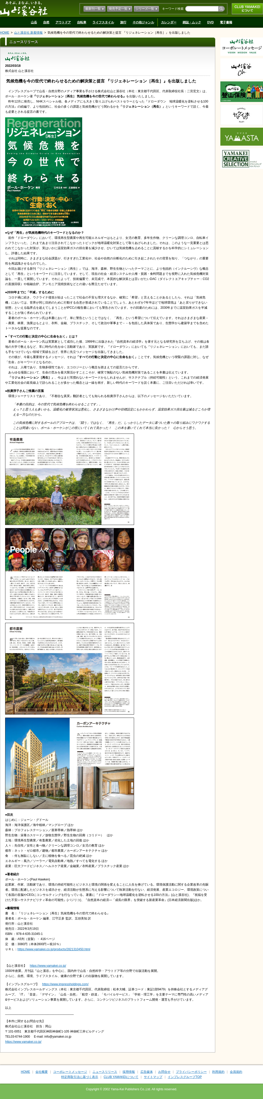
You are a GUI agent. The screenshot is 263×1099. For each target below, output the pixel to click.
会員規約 (236, 1072)
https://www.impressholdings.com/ (65, 984)
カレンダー (168, 22)
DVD (210, 22)
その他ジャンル (143, 22)
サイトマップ (153, 1077)
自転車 (81, 22)
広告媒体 (146, 1072)
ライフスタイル (103, 22)
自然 (46, 22)
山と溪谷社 (24, 8)
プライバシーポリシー (191, 1072)
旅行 (123, 22)
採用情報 (129, 1072)
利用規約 (218, 1072)
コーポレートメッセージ (70, 1072)
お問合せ (164, 1072)
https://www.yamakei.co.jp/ (48, 966)
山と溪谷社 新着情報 (28, 32)
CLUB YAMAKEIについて (247, 8)
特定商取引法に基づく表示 (79, 1077)
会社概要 (41, 1072)
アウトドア (63, 22)
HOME (4, 32)
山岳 (34, 22)
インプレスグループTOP (185, 1077)
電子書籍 (226, 22)
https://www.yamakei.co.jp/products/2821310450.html (53, 949)
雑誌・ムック (192, 22)
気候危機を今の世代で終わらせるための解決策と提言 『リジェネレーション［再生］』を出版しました (119, 32)
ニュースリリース (104, 1072)
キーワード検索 (173, 9)
